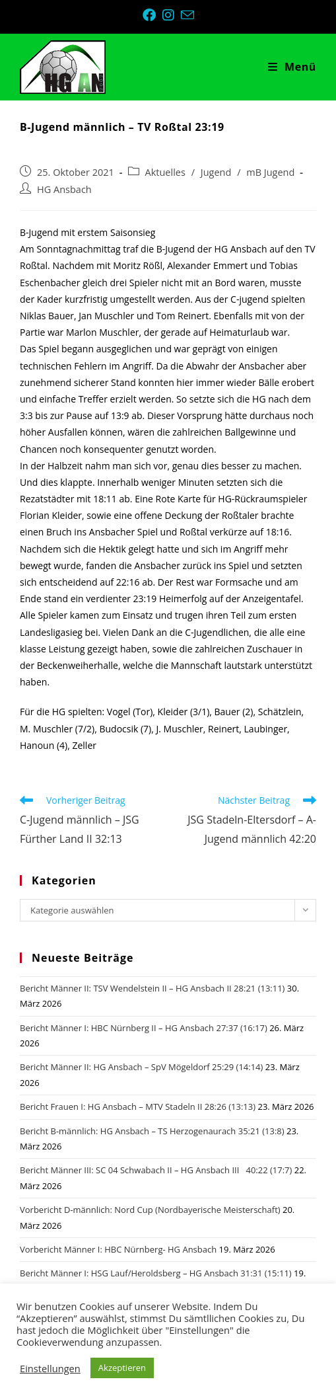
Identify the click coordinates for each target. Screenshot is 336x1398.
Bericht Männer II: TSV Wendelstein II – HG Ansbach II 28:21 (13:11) (152, 988)
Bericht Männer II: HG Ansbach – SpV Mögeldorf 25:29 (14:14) (141, 1067)
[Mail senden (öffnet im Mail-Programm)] (187, 15)
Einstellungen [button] (50, 1368)
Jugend (216, 172)
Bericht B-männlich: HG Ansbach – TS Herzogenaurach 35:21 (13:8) (152, 1131)
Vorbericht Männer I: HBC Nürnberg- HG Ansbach (118, 1249)
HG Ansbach (64, 189)
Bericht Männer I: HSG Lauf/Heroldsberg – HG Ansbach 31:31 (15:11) (156, 1273)
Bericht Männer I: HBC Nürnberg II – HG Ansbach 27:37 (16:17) (143, 1028)
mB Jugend (270, 172)
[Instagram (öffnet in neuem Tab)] (171, 15)
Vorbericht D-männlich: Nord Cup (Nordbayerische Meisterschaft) (150, 1210)
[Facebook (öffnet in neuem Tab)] (152, 15)
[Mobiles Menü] (292, 67)
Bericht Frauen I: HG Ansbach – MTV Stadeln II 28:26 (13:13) (137, 1106)
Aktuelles (165, 172)
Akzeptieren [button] (122, 1368)
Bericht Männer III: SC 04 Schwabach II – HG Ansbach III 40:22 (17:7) (156, 1170)
